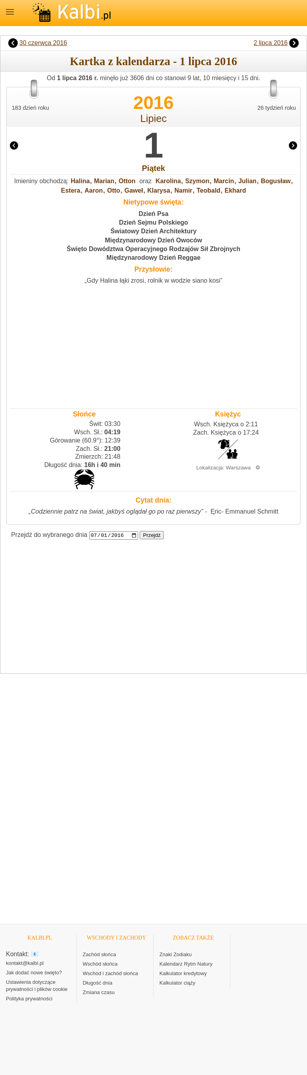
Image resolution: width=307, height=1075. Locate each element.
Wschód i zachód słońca (110, 973)
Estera (70, 190)
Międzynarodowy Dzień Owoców (153, 240)
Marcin (223, 181)
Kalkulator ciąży (177, 983)
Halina (80, 181)
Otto (113, 190)
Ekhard (235, 190)
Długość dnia (97, 983)
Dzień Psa (153, 213)
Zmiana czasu (99, 992)
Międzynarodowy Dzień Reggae (153, 257)
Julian (247, 181)
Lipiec (153, 118)
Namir (183, 190)
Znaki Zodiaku (175, 954)
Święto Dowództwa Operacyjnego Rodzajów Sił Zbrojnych (153, 249)
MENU (10, 12)
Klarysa (158, 190)
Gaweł (133, 190)
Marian (104, 181)
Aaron (93, 190)
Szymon (197, 181)
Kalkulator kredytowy (183, 973)
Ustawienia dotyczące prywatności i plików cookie (36, 985)
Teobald (208, 190)
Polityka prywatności (29, 999)
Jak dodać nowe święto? (34, 973)
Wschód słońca (100, 964)
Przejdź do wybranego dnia (49, 535)
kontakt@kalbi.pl (25, 963)
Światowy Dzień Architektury (153, 231)
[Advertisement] (153, 344)
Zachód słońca (99, 954)
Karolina (168, 181)
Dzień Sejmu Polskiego (153, 222)
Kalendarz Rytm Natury (185, 964)
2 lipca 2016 (271, 42)
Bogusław (276, 181)
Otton (127, 181)
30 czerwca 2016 (43, 42)
